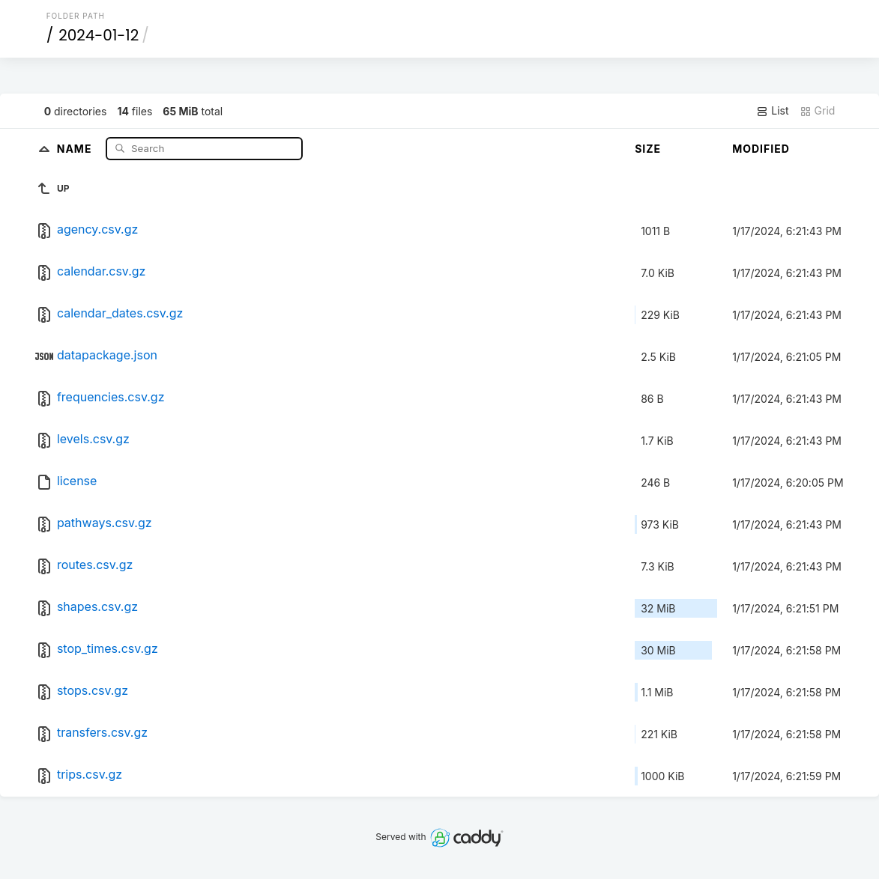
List (772, 111)
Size (648, 148)
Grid (818, 111)
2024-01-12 (98, 35)
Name (76, 148)
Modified (761, 148)
